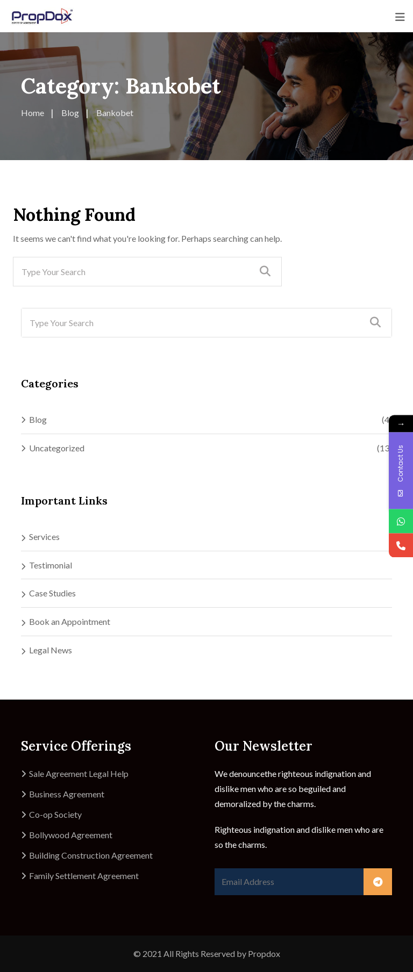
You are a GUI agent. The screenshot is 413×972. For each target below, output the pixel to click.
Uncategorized (56, 448)
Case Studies (52, 593)
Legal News (50, 650)
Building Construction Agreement (91, 855)
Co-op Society (55, 814)
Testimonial (50, 565)
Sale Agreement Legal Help (79, 773)
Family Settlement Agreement (84, 875)
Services (44, 536)
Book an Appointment (69, 621)
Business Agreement (66, 794)
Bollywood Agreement (70, 835)
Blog (38, 419)
